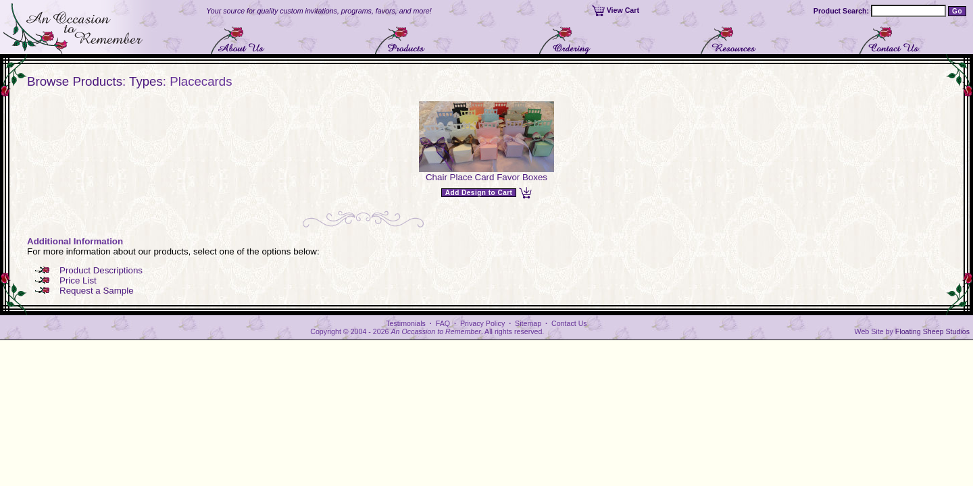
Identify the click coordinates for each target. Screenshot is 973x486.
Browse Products (74, 81)
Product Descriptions (101, 270)
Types (146, 81)
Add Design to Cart (479, 192)
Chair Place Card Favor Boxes (486, 177)
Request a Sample (96, 291)
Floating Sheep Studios (932, 331)
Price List (78, 280)
